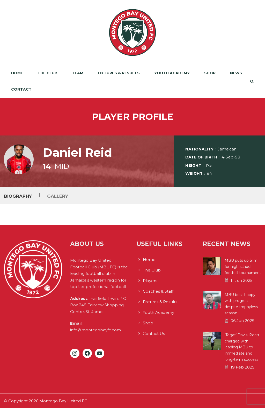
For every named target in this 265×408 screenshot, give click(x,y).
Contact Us (154, 333)
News (236, 73)
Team (77, 73)
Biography (18, 195)
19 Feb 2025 (242, 367)
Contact (21, 89)
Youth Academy (172, 73)
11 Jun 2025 (242, 280)
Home (17, 73)
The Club (47, 73)
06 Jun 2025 (242, 320)
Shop (210, 73)
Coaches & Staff (158, 291)
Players (150, 280)
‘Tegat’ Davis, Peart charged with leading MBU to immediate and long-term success (242, 347)
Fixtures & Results (119, 73)
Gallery (57, 195)
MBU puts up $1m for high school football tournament (243, 266)
